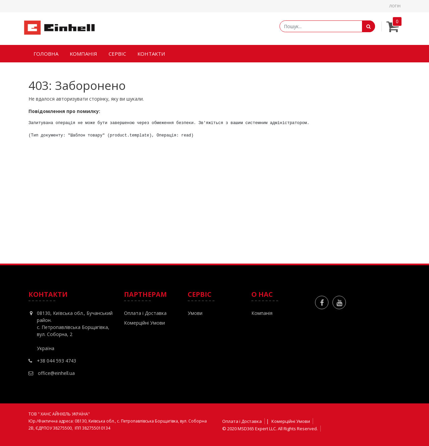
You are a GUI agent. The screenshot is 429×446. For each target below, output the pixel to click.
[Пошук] (368, 26)
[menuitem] (45, 54)
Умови (195, 313)
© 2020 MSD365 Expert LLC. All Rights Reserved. (270, 429)
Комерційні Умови (144, 323)
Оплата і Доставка (145, 313)
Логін (395, 5)
